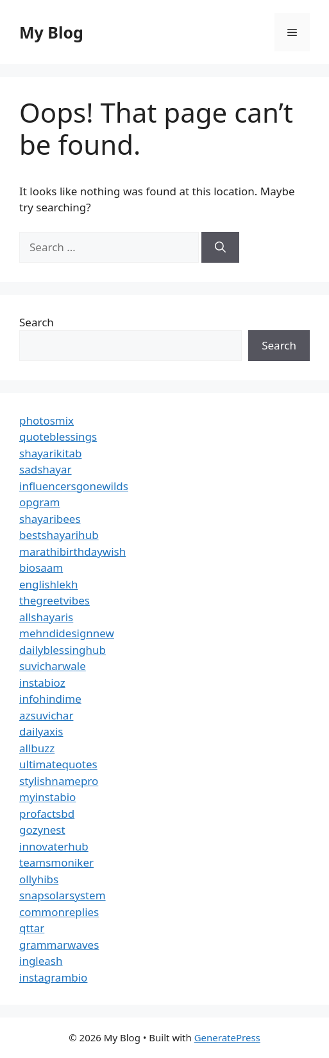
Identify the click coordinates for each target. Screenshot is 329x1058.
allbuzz (37, 748)
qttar (31, 928)
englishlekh (48, 584)
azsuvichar (46, 715)
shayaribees (50, 518)
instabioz (42, 682)
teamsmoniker (56, 862)
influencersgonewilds (73, 486)
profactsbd (46, 813)
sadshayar (45, 469)
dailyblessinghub (62, 649)
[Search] (220, 247)
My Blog (51, 32)
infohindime (50, 698)
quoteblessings (58, 436)
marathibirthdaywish (72, 551)
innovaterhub (54, 846)
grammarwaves (59, 944)
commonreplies (59, 911)
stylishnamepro (58, 780)
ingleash (41, 960)
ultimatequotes (58, 764)
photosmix (46, 420)
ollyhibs (38, 879)
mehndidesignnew (66, 633)
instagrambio (53, 977)
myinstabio (47, 796)
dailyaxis (41, 731)
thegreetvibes (54, 600)
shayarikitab (50, 453)
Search (36, 322)
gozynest (42, 829)
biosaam (41, 567)
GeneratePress (227, 1037)
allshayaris (46, 617)
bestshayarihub (59, 534)
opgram (39, 502)
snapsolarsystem (62, 895)
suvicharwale (52, 665)
